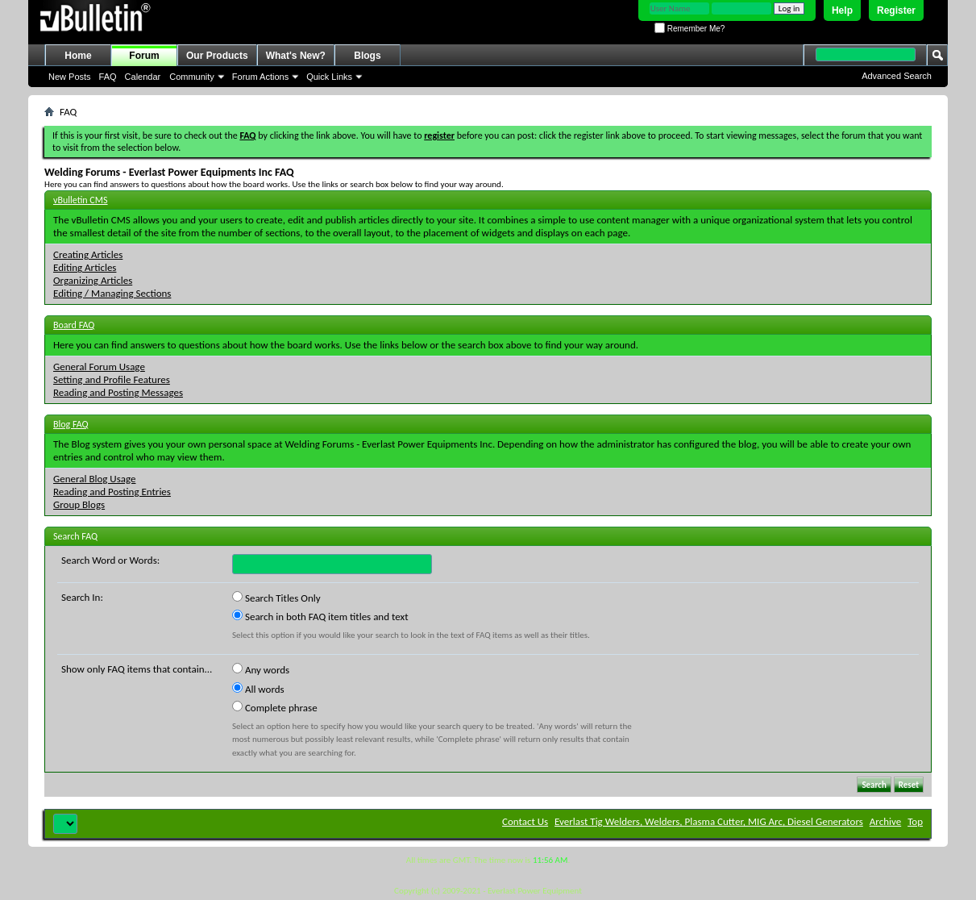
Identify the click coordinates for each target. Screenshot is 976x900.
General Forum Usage (99, 366)
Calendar (143, 76)
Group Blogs (79, 504)
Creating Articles (88, 254)
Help (842, 10)
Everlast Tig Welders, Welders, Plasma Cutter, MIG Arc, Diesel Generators (708, 821)
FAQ (108, 76)
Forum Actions (260, 76)
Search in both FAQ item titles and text (320, 616)
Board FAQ (73, 325)
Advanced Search (897, 76)
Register (896, 10)
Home (77, 55)
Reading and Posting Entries (112, 491)
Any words (260, 669)
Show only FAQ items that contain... (136, 669)
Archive (885, 821)
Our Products (217, 55)
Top (915, 821)
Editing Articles (84, 267)
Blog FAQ (71, 424)
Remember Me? (689, 28)
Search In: (82, 597)
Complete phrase (275, 707)
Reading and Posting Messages (118, 392)
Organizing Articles (92, 280)
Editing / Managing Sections (112, 293)
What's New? (296, 55)
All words (258, 688)
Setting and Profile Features (111, 379)
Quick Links (329, 76)
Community (191, 76)
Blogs (367, 55)
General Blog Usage (94, 479)
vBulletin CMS (80, 200)
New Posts (69, 76)
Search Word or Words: (110, 560)
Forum (144, 55)
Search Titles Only (276, 597)
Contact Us (525, 821)
